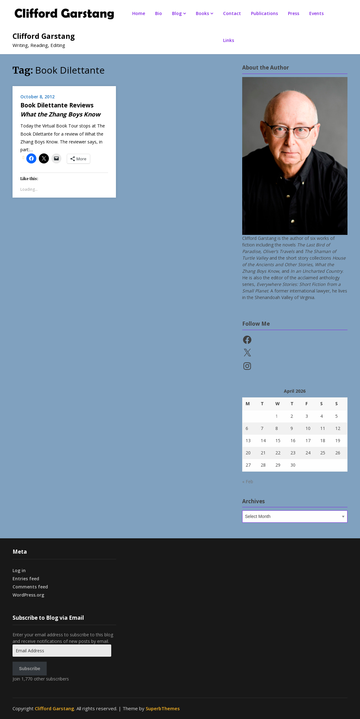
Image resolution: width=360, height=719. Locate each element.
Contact (232, 13)
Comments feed (30, 587)
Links (228, 40)
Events (316, 13)
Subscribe (29, 668)
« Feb (247, 481)
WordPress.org (28, 595)
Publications (264, 13)
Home (138, 13)
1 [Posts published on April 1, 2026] (276, 416)
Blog (177, 13)
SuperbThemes (163, 708)
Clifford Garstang (44, 36)
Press (293, 13)
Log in (19, 570)
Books (202, 13)
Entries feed (26, 579)
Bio (158, 13)
